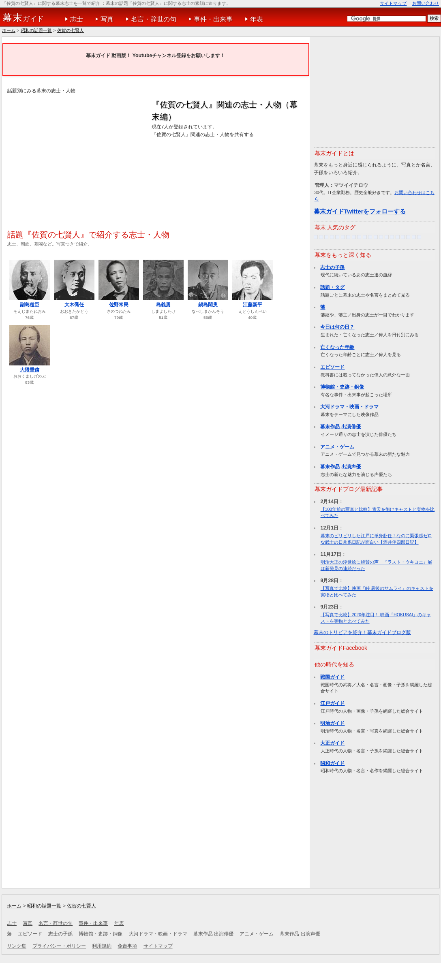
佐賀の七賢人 (70, 30)
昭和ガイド (332, 763)
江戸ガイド (332, 703)
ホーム (8, 30)
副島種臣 (29, 304)
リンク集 (16, 946)
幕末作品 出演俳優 (340, 426)
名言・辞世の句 (153, 19)
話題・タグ (332, 287)
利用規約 (101, 946)
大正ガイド (332, 743)
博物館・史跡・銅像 (342, 387)
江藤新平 (252, 304)
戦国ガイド (332, 677)
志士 (76, 19)
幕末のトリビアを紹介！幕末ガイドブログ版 (362, 632)
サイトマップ (393, 3)
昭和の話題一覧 (36, 30)
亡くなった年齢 (337, 347)
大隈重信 (29, 370)
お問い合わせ (425, 3)
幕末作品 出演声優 (340, 467)
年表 (256, 19)
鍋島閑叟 (208, 304)
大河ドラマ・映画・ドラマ (349, 407)
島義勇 (163, 304)
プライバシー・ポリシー (59, 946)
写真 (107, 19)
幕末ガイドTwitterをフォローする (360, 211)
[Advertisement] (75, 155)
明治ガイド (332, 723)
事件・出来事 (213, 19)
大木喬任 (74, 304)
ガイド (23, 18)
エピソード (332, 367)
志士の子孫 (332, 267)
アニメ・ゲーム (337, 447)
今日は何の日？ (337, 327)
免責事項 (127, 946)
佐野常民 (118, 304)
